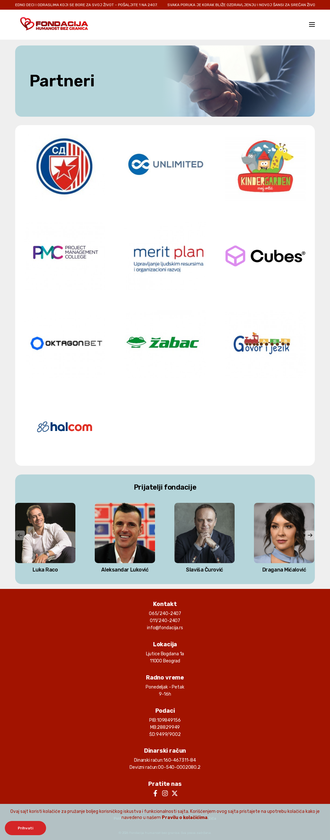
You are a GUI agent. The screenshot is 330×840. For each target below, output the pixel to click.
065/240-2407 (165, 613)
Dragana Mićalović (284, 570)
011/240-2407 (165, 620)
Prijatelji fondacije (165, 487)
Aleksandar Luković (124, 570)
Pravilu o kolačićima (185, 817)
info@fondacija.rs (165, 627)
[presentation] (20, 535)
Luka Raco (45, 570)
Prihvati (25, 828)
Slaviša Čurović (204, 570)
